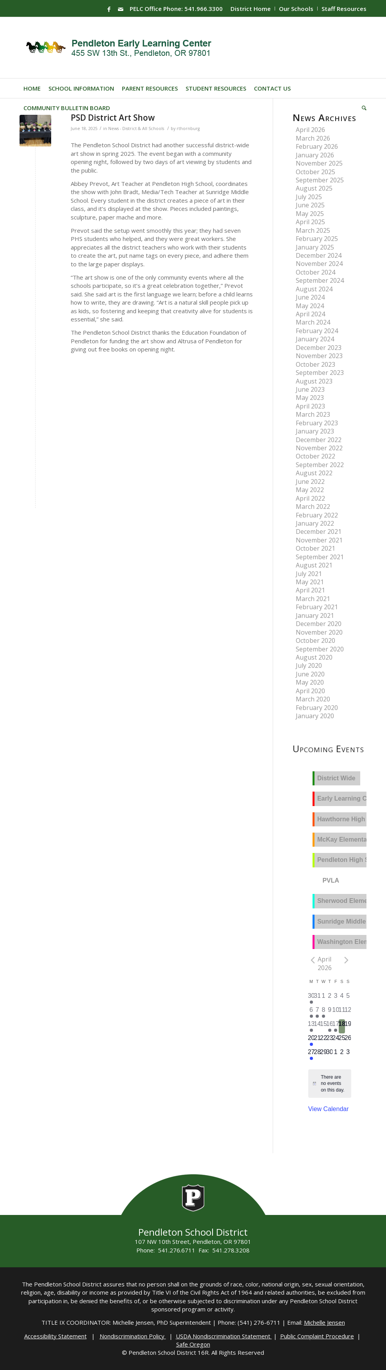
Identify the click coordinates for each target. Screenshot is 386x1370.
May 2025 (310, 213)
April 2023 (310, 406)
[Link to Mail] (121, 9)
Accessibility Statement (55, 1336)
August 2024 (314, 289)
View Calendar (328, 1109)
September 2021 (320, 557)
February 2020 (317, 707)
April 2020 (310, 691)
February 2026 (317, 146)
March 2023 (313, 414)
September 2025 (320, 180)
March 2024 (313, 322)
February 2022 (317, 515)
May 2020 (310, 682)
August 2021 (314, 565)
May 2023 (310, 397)
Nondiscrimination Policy (133, 1336)
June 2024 (310, 297)
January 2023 (315, 431)
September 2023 (320, 372)
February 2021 (317, 607)
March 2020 (313, 699)
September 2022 (320, 464)
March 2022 (313, 506)
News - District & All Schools (136, 128)
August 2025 (314, 188)
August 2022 (314, 473)
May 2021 (310, 582)
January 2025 (315, 247)
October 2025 (315, 172)
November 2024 (319, 263)
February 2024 (317, 330)
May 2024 (310, 305)
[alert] (333, 1084)
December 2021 (318, 531)
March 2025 (313, 230)
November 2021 (319, 540)
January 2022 (315, 523)
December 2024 (318, 255)
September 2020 (320, 649)
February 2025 (317, 238)
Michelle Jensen (324, 1322)
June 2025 (310, 205)
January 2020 (315, 716)
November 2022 (319, 448)
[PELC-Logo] (122, 47)
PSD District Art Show (113, 117)
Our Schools (296, 8)
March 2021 (313, 598)
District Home (251, 8)
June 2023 (310, 389)
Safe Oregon (193, 1344)
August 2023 (314, 381)
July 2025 (309, 197)
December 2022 (318, 439)
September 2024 (320, 280)
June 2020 (310, 674)
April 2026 (310, 129)
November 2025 (319, 163)
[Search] (362, 108)
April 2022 (310, 498)
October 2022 (315, 456)
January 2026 (315, 155)
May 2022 (310, 489)
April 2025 (310, 222)
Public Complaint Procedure (317, 1336)
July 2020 (309, 665)
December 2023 (318, 347)
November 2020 (319, 632)
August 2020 (314, 657)
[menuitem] (251, 9)
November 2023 (319, 355)
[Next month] (346, 960)
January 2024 (315, 339)
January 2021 (315, 615)
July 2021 (309, 573)
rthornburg (188, 128)
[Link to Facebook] (109, 9)
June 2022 (310, 481)
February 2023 (317, 423)
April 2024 (310, 314)
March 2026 (313, 138)
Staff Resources (344, 8)
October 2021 (315, 548)
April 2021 (310, 590)
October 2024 (315, 272)
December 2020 (318, 623)
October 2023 (315, 364)
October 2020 (315, 640)
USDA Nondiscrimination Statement (224, 1336)
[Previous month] (313, 960)
